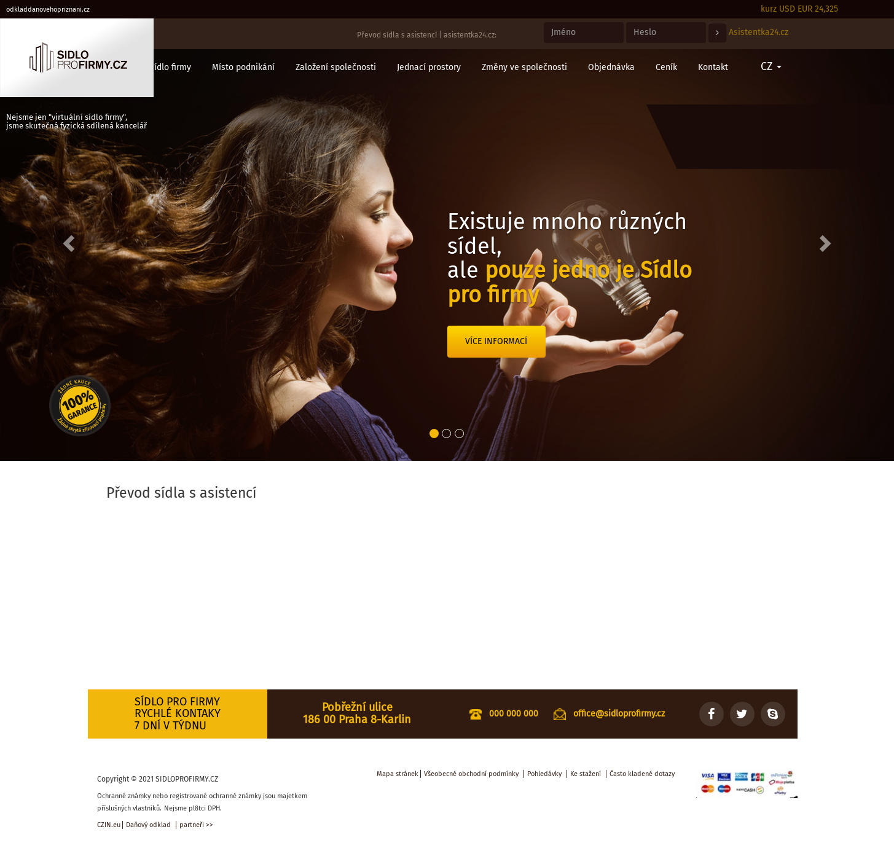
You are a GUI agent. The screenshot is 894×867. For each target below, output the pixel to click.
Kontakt (713, 67)
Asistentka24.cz (758, 32)
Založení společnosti (336, 67)
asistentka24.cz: (470, 35)
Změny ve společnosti (524, 67)
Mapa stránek (397, 774)
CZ (771, 66)
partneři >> (196, 825)
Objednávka (611, 67)
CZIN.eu (108, 825)
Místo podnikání (243, 67)
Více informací (496, 341)
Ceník (666, 67)
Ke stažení (585, 774)
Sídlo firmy (170, 67)
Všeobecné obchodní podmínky (471, 774)
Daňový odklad (148, 825)
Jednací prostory (429, 67)
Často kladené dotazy (642, 774)
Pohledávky (544, 774)
